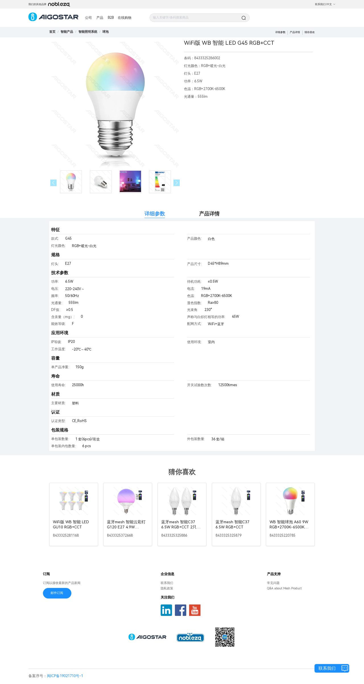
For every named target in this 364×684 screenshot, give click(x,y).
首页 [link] (52, 32)
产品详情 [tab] (209, 214)
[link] (67, 32)
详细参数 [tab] (154, 214)
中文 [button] (331, 4)
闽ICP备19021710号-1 (65, 676)
